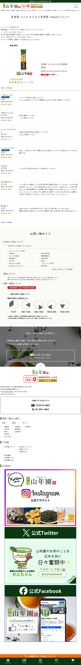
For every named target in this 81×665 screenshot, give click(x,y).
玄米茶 (33, 10)
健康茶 (6, 427)
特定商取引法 (9, 460)
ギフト (25, 423)
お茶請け (18, 427)
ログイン (76, 6)
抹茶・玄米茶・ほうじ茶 (23, 10)
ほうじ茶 (7, 436)
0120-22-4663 (40, 405)
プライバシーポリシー (7, 394)
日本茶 (13, 10)
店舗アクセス (24, 449)
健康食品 (18, 429)
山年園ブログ (9, 457)
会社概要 (7, 455)
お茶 (7, 10)
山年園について (9, 447)
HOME (3, 10)
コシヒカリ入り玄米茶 (44, 10)
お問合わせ (23, 452)
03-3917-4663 (8, 391)
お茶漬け (18, 431)
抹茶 (5, 431)
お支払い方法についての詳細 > (62, 269)
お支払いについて (25, 447)
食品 (14, 423)
